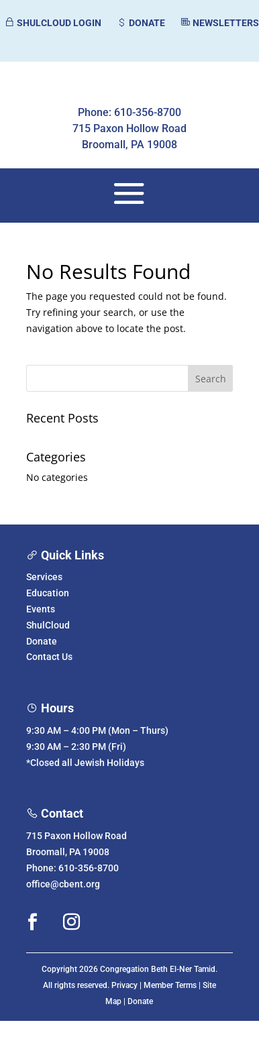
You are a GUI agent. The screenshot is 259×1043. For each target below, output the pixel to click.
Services (44, 576)
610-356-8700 (88, 868)
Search (210, 378)
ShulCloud (48, 625)
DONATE (140, 22)
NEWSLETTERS (219, 22)
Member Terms (170, 985)
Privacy (124, 985)
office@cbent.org (63, 884)
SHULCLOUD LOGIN (52, 22)
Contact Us (49, 656)
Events (40, 609)
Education (47, 593)
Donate (41, 641)
